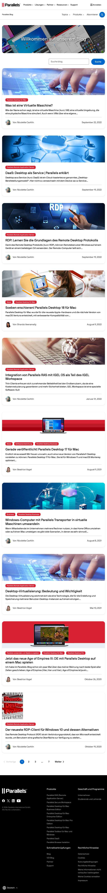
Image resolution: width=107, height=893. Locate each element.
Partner (50, 862)
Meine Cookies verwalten (89, 877)
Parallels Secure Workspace (59, 802)
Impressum (83, 881)
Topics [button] (65, 15)
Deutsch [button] (9, 888)
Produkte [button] (77, 15)
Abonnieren (92, 15)
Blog (49, 854)
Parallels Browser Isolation (58, 842)
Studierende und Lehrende (89, 799)
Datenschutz (83, 854)
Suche (98, 62)
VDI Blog (50, 858)
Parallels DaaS (53, 839)
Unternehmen (84, 795)
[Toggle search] (102, 14)
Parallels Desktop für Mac (58, 828)
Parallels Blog (7, 15)
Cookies (81, 858)
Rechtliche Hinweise (87, 866)
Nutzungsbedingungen (88, 862)
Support (50, 866)
